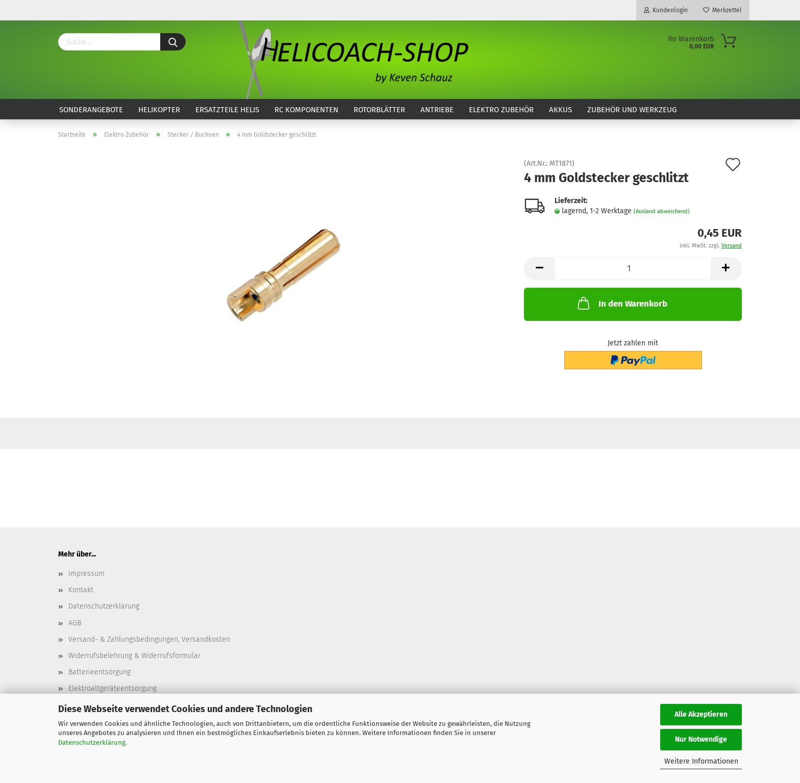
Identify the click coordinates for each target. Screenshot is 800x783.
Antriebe (437, 109)
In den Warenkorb (621, 303)
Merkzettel (722, 10)
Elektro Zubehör (501, 109)
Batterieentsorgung (99, 672)
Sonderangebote (91, 109)
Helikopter (159, 109)
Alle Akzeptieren (701, 714)
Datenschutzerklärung (92, 742)
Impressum (86, 573)
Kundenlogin (666, 10)
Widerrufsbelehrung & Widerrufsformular (134, 655)
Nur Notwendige (701, 739)
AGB (74, 623)
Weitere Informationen (701, 761)
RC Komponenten (306, 109)
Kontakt (80, 590)
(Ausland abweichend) (662, 211)
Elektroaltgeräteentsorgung (112, 688)
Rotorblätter (379, 109)
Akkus (560, 109)
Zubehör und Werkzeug (632, 109)
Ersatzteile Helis (227, 109)
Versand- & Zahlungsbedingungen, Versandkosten (149, 639)
